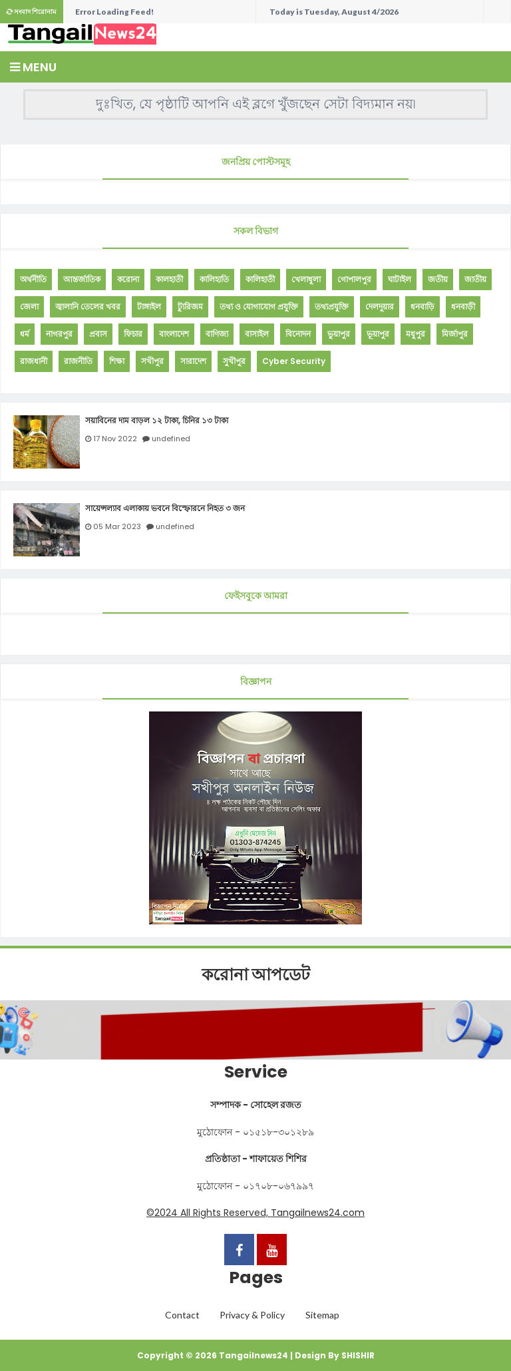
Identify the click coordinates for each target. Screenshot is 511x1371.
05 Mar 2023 (117, 526)
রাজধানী (33, 361)
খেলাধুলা (306, 279)
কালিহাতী (260, 279)
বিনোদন (298, 333)
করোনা (128, 279)
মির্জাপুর (455, 333)
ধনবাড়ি (422, 306)
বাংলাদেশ (174, 333)
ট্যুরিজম (190, 306)
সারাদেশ (193, 361)
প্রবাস (98, 333)
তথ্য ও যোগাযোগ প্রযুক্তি (259, 306)
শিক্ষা (116, 361)
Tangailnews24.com (318, 1212)
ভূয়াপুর (378, 333)
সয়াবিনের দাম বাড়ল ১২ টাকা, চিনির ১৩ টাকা (156, 420)
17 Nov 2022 (115, 438)
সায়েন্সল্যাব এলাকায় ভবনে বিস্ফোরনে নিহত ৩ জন (165, 508)
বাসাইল (257, 333)
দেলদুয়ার (379, 306)
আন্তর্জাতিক (81, 279)
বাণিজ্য (217, 333)
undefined (171, 438)
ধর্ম (24, 333)
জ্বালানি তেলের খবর (87, 306)
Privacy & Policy (252, 1314)
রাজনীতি (78, 361)
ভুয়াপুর (338, 333)
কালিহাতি (214, 279)
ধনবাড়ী (463, 306)
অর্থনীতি (33, 279)
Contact (182, 1314)
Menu (33, 67)
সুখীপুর (234, 361)
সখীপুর (152, 361)
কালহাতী (169, 279)
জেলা (29, 306)
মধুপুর (415, 333)
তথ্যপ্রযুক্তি (332, 306)
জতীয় (438, 279)
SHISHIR (358, 1355)
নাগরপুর (59, 333)
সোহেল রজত (275, 1104)
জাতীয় (475, 279)
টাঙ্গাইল (149, 306)
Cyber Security (293, 361)
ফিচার (133, 333)
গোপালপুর (354, 279)
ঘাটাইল (399, 279)
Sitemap (322, 1314)
